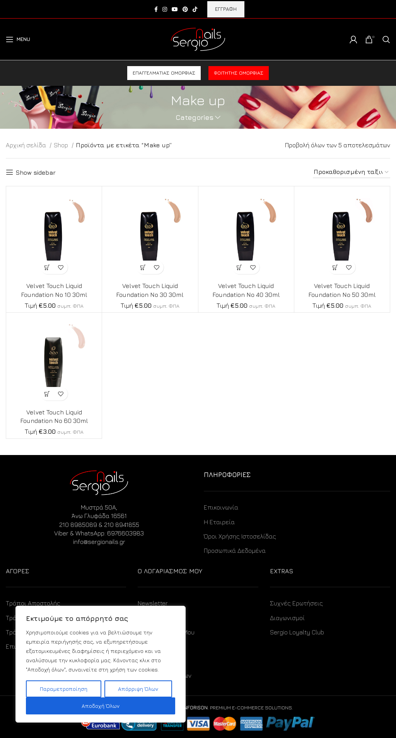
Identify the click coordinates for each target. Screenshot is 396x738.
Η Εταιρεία (219, 521)
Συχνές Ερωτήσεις (296, 603)
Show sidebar (35, 172)
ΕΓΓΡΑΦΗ (226, 9)
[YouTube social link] (174, 9)
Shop (62, 144)
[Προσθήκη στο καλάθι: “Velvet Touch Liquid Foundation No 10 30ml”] (47, 267)
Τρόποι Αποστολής (33, 603)
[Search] (386, 39)
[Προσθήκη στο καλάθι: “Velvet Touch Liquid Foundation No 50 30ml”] (335, 267)
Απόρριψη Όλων (138, 688)
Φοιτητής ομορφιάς (238, 73)
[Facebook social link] (156, 9)
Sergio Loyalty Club (297, 632)
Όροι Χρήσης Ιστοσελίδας (240, 536)
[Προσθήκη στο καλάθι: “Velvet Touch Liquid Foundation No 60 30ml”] (47, 394)
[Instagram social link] (164, 9)
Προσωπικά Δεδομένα (235, 550)
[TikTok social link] (195, 9)
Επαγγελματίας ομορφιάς (164, 73)
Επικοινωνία (221, 507)
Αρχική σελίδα (27, 144)
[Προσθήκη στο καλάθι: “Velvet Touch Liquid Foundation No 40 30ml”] (239, 267)
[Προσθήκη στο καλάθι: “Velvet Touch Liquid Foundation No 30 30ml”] (143, 267)
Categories (194, 117)
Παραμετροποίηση (63, 688)
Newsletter (153, 603)
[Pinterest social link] (185, 9)
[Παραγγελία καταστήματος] (351, 172)
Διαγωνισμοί (287, 617)
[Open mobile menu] (18, 39)
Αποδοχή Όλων (100, 705)
